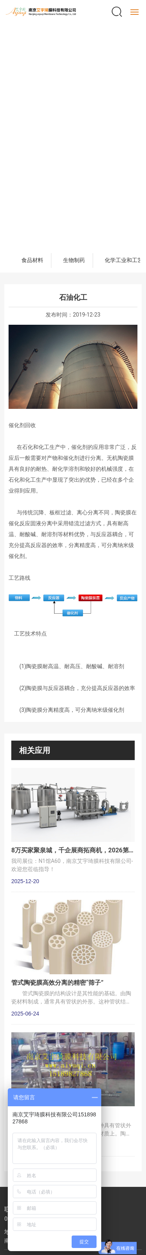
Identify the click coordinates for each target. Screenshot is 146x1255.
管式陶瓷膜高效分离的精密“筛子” (57, 982)
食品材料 (32, 260)
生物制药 (74, 260)
